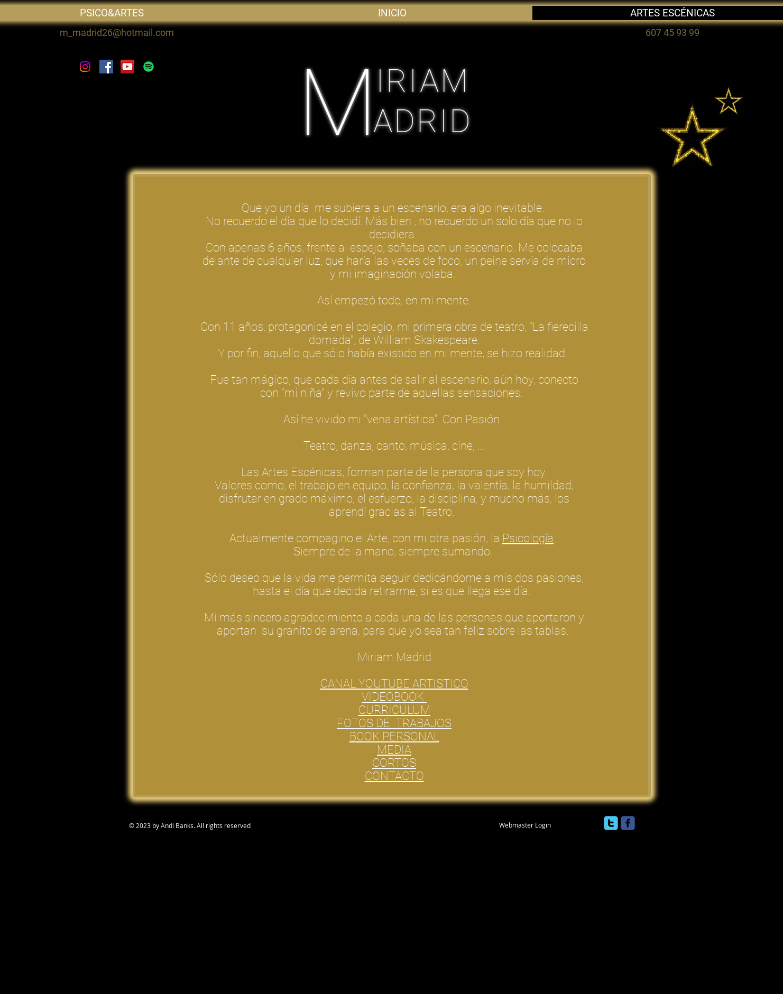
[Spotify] (148, 66)
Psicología (528, 538)
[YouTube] (127, 66)
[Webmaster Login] (525, 825)
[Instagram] (85, 66)
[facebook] (628, 823)
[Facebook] (106, 66)
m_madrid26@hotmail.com (117, 32)
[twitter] (611, 823)
